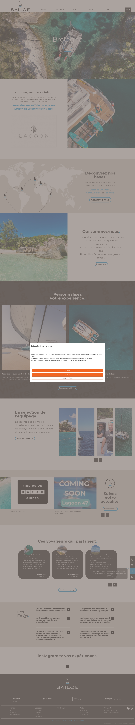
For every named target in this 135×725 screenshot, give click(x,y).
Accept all (67, 370)
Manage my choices (67, 378)
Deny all (67, 374)
